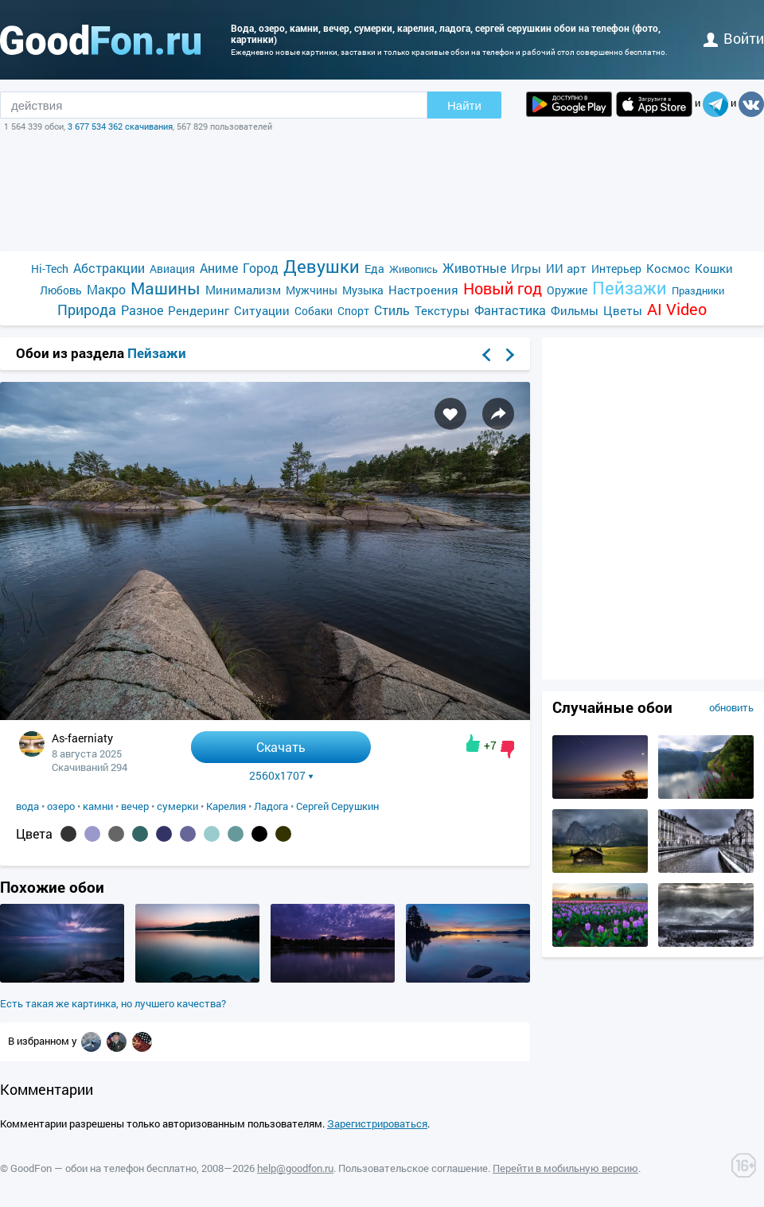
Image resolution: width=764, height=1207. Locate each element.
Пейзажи (629, 287)
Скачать (281, 746)
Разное (142, 310)
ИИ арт (566, 268)
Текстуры (442, 310)
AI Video (677, 309)
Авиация (172, 268)
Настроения (423, 290)
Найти (464, 105)
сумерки (177, 806)
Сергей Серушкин (337, 806)
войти (734, 38)
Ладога (271, 806)
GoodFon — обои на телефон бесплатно (103, 1168)
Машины (166, 288)
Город (261, 267)
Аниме (219, 267)
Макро (106, 289)
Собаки (313, 310)
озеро (61, 806)
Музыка (363, 290)
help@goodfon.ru (295, 1168)
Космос (668, 268)
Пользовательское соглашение (413, 1168)
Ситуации (262, 310)
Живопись (413, 269)
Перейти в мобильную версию (565, 1168)
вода (27, 806)
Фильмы (574, 310)
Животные (474, 267)
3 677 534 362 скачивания (120, 126)
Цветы (622, 310)
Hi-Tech (49, 268)
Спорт (353, 310)
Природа (86, 310)
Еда (374, 268)
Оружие (567, 290)
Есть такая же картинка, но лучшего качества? (113, 1003)
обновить (731, 707)
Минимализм (243, 290)
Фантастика (510, 310)
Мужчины (311, 290)
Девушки (321, 266)
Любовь (61, 290)
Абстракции (109, 267)
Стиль (392, 310)
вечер (135, 806)
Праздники (698, 290)
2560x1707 (281, 775)
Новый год (502, 288)
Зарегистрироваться (377, 1123)
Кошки (714, 268)
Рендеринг (198, 310)
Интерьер (616, 268)
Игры (526, 268)
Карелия (226, 806)
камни (98, 806)
